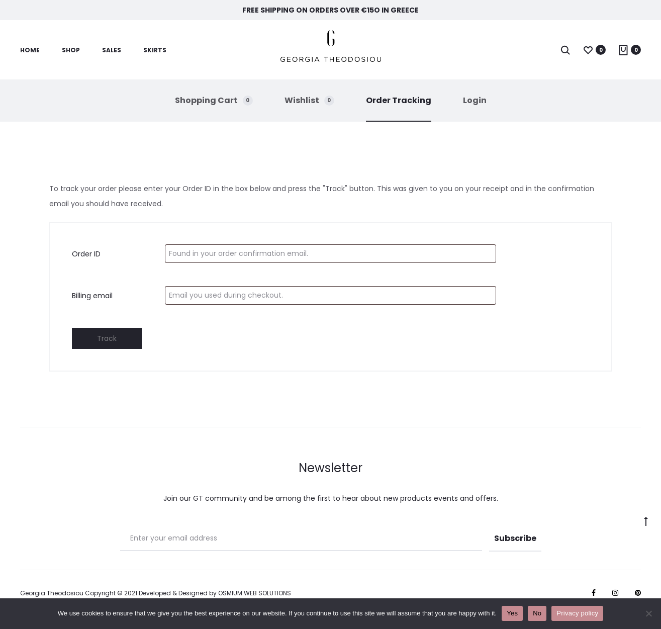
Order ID (86, 254)
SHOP (71, 50)
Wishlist (309, 100)
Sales (111, 50)
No (537, 613)
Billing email (92, 296)
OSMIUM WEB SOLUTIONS (254, 593)
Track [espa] (107, 338)
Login (475, 100)
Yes (512, 613)
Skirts (154, 50)
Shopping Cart (214, 100)
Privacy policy (577, 613)
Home (30, 50)
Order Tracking (398, 100)
